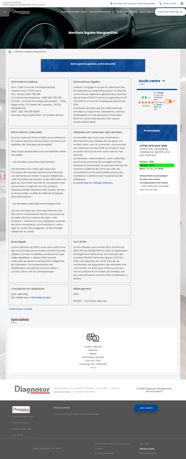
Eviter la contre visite (125, 11)
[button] (152, 81)
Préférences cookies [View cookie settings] (20, 309)
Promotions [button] (152, 131)
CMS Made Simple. (40, 297)
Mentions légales (62, 391)
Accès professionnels (84, 391)
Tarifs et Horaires (99, 11)
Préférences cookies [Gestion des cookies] (148, 453)
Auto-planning (19, 294)
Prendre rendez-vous (74, 11)
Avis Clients (147, 11)
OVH (75, 294)
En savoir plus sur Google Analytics (93, 182)
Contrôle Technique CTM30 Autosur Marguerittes (76, 414)
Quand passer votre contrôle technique (74, 388)
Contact (115, 271)
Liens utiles (102, 388)
